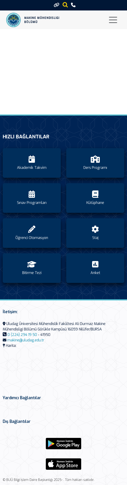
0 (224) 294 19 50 (22, 334)
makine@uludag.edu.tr (25, 340)
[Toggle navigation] (113, 20)
